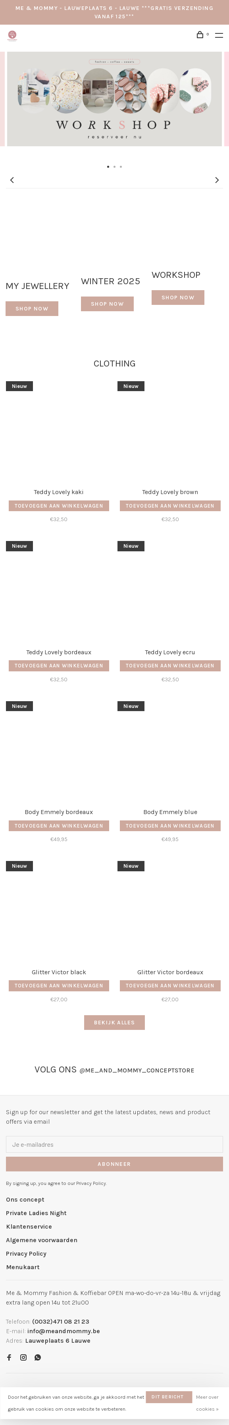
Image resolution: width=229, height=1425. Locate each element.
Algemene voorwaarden (41, 1240)
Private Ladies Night (36, 1213)
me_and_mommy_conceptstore (136, 1070)
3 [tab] (121, 166)
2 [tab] (115, 166)
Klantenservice (29, 1226)
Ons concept (25, 1199)
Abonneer (114, 1164)
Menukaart (23, 1267)
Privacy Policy (26, 1253)
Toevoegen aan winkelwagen (59, 506)
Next (217, 180)
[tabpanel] (114, 106)
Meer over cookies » (207, 1403)
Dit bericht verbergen (168, 1398)
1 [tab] (108, 166)
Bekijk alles (114, 1022)
